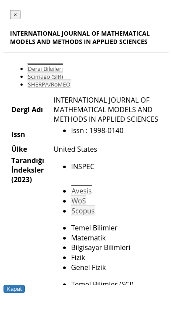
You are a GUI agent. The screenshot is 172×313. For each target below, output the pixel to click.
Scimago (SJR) (45, 76)
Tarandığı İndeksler (27, 165)
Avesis (81, 191)
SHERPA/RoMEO (49, 84)
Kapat (14, 289)
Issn (18, 134)
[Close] (15, 14)
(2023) (21, 179)
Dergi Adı (27, 109)
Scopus (82, 211)
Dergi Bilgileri (45, 69)
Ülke (19, 149)
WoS (78, 201)
